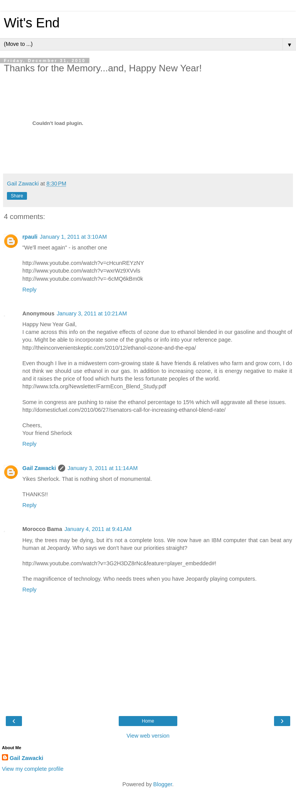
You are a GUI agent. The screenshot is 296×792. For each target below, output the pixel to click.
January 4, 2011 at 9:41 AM (97, 529)
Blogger (162, 784)
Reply (29, 289)
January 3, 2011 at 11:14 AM (102, 468)
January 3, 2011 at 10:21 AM (92, 313)
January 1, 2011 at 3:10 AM (73, 237)
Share (17, 196)
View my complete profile (33, 769)
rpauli (29, 237)
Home (148, 721)
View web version (148, 736)
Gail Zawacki (39, 468)
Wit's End (32, 22)
